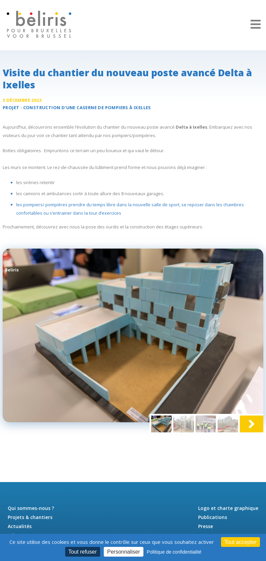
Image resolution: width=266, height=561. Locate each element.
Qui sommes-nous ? (31, 508)
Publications (212, 517)
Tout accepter (240, 542)
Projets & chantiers (30, 517)
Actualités (20, 526)
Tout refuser (83, 552)
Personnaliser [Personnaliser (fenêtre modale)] (123, 552)
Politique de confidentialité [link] (174, 552)
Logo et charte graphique (228, 508)
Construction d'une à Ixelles (87, 107)
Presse (205, 526)
